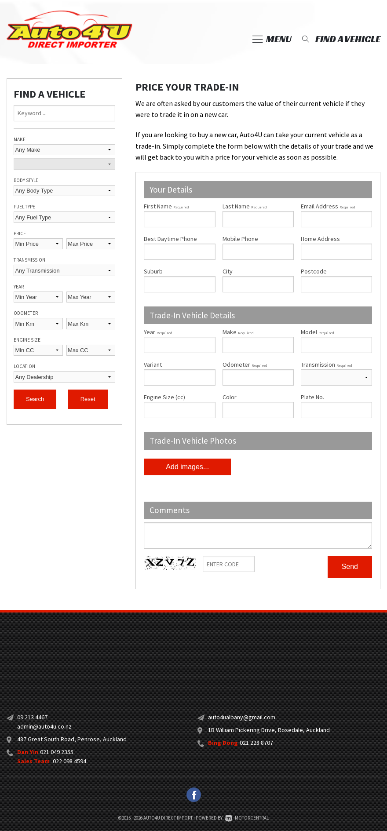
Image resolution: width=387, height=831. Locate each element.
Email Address (328, 206)
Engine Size (27, 340)
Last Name (245, 206)
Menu (272, 39)
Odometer (26, 313)
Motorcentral (247, 818)
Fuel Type (24, 207)
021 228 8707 (256, 743)
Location (24, 366)
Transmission (29, 260)
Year (19, 287)
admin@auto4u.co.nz (44, 726)
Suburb (153, 271)
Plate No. (312, 397)
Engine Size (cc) (164, 397)
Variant (179, 373)
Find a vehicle (340, 39)
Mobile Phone (240, 239)
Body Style (26, 180)
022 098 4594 (69, 761)
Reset (87, 399)
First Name (166, 206)
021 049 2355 (56, 752)
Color (230, 397)
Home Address (320, 239)
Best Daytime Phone (170, 239)
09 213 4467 (32, 717)
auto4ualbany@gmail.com (241, 717)
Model (336, 340)
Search (35, 399)
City (228, 271)
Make (20, 139)
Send (350, 566)
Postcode (314, 271)
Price (20, 233)
